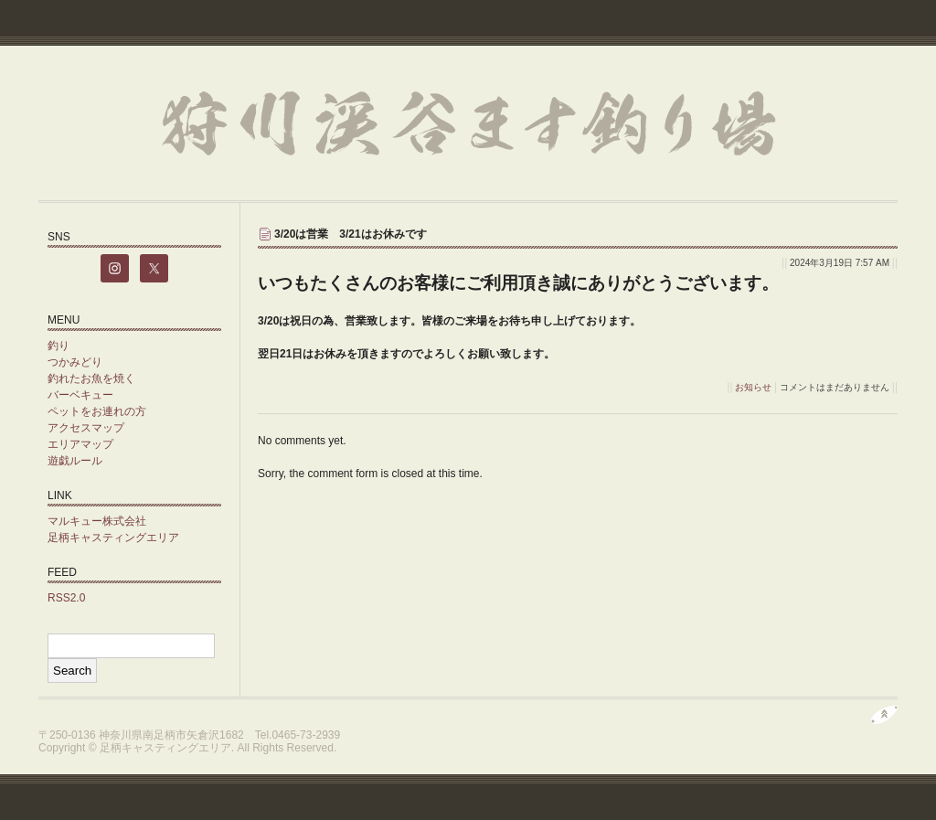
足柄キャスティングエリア (113, 537)
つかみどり (75, 362)
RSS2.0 (66, 597)
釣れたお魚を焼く (91, 378)
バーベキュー (80, 395)
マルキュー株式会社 (97, 521)
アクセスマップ (86, 427)
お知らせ (753, 387)
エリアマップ (80, 444)
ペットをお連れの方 (97, 411)
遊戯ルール (75, 460)
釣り (58, 345)
